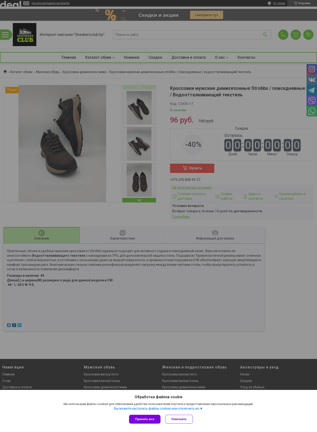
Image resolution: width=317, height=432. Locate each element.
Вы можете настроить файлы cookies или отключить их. (157, 408)
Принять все (144, 419)
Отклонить (179, 419)
